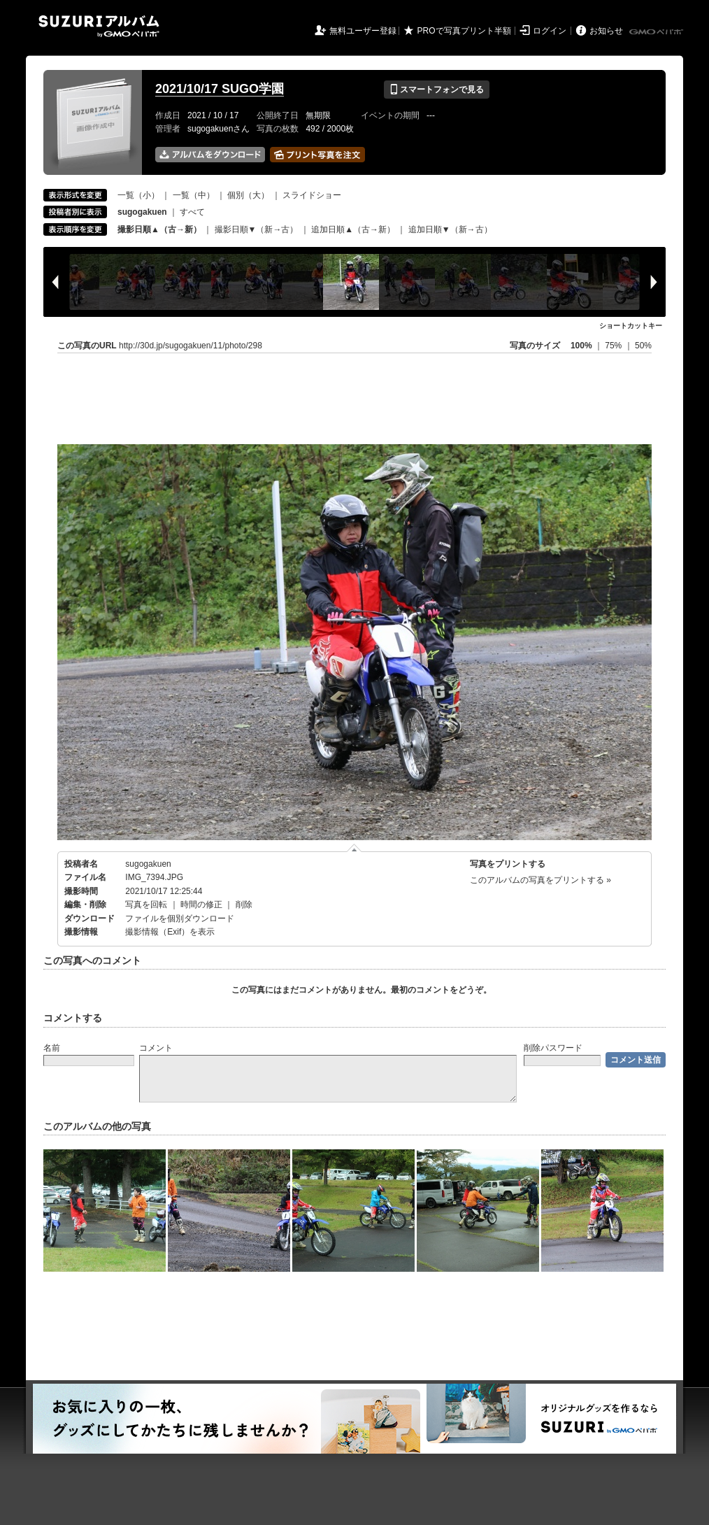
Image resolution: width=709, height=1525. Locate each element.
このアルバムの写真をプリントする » (540, 880)
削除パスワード (553, 1048)
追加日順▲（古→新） (353, 229)
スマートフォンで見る (436, 89)
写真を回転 (146, 904)
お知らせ (606, 31)
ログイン (549, 31)
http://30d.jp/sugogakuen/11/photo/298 (190, 345)
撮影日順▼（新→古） (257, 229)
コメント (156, 1048)
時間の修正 (201, 904)
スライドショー (311, 195)
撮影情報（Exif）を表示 (170, 932)
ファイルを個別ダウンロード (179, 918)
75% (614, 345)
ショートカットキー (630, 325)
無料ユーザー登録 (362, 31)
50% (643, 345)
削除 (244, 904)
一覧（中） (194, 195)
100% (581, 345)
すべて (192, 212)
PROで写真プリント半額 (464, 31)
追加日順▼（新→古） (450, 229)
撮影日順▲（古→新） (159, 229)
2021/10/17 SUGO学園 (219, 89)
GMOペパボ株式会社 (657, 32)
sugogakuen (148, 864)
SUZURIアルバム (99, 26)
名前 (51, 1048)
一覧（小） (138, 195)
